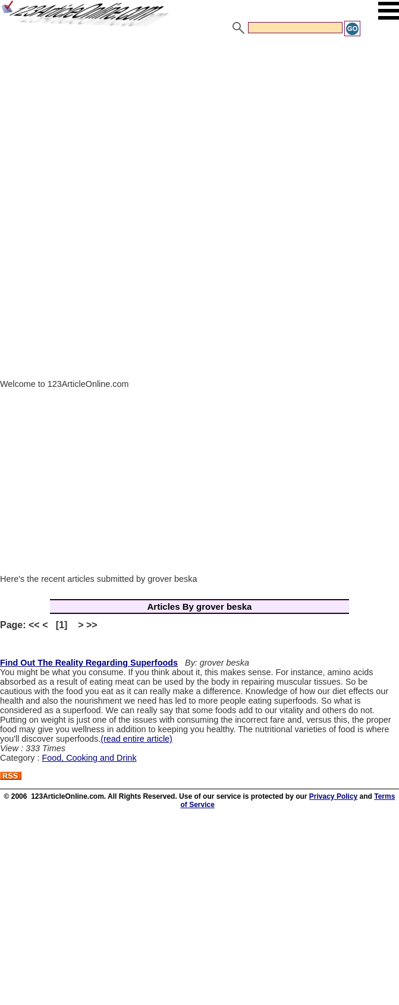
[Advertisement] (199, 126)
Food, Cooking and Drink (89, 758)
